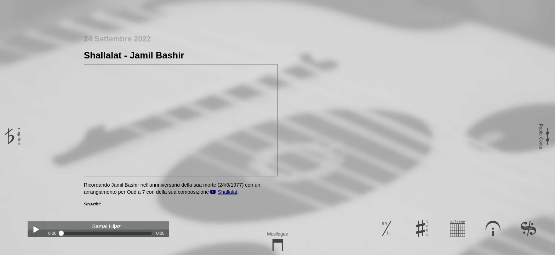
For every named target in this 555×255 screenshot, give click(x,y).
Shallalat (227, 192)
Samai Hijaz (106, 226)
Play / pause (36, 229)
